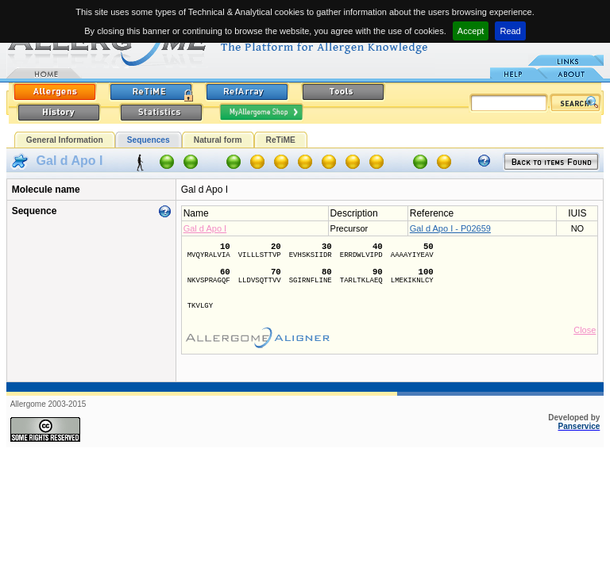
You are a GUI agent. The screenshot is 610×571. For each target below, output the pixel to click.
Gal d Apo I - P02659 (450, 228)
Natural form (218, 140)
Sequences (148, 140)
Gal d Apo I (204, 228)
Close (584, 330)
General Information (64, 140)
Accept (471, 31)
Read (510, 31)
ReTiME (280, 140)
